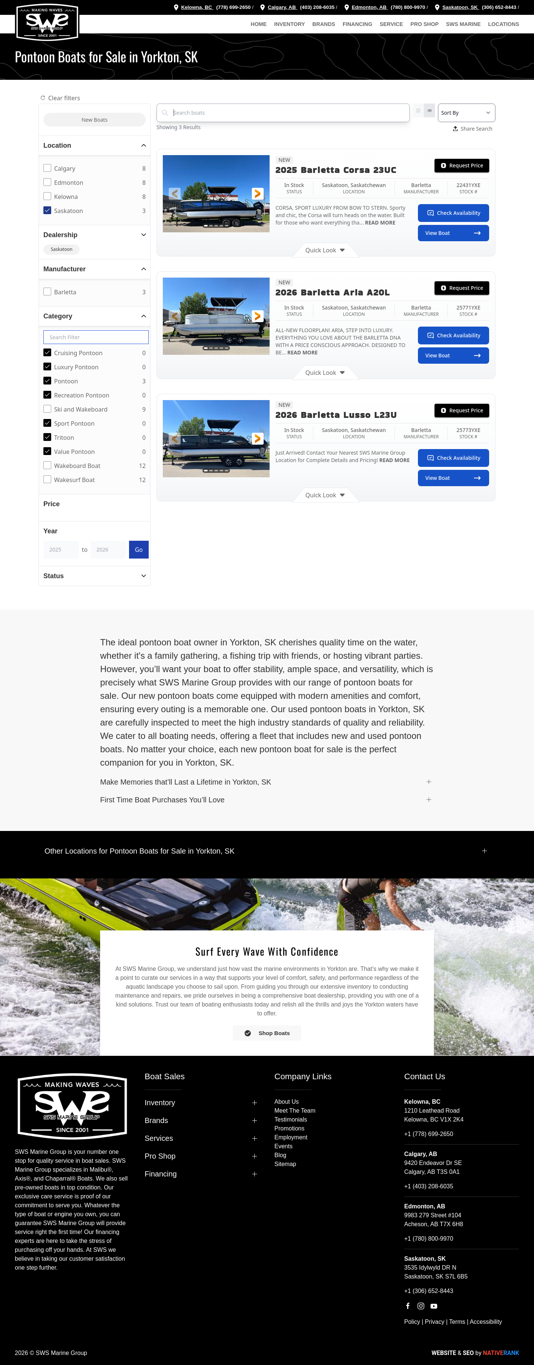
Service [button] (391, 24)
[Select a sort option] (466, 113)
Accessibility (486, 1322)
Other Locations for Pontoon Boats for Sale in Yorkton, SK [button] (139, 851)
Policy (412, 1322)
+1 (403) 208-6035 (428, 1186)
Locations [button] (503, 24)
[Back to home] (47, 22)
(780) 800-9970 (407, 7)
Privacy (434, 1322)
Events (283, 1146)
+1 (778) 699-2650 (428, 1134)
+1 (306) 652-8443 (428, 1291)
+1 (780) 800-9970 (428, 1238)
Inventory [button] (289, 24)
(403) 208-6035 (316, 7)
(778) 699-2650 (233, 7)
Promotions (289, 1128)
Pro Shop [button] (425, 24)
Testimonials (290, 1119)
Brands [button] (323, 24)
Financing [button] (357, 24)
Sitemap (285, 1164)
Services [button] (159, 1138)
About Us (286, 1102)
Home (259, 24)
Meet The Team (295, 1110)
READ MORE (380, 222)
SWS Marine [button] (463, 24)
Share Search (472, 128)
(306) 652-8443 (499, 7)
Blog (280, 1155)
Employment (290, 1137)
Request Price (462, 165)
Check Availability (454, 213)
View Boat (453, 233)
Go (139, 550)
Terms (457, 1322)
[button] (175, 194)
